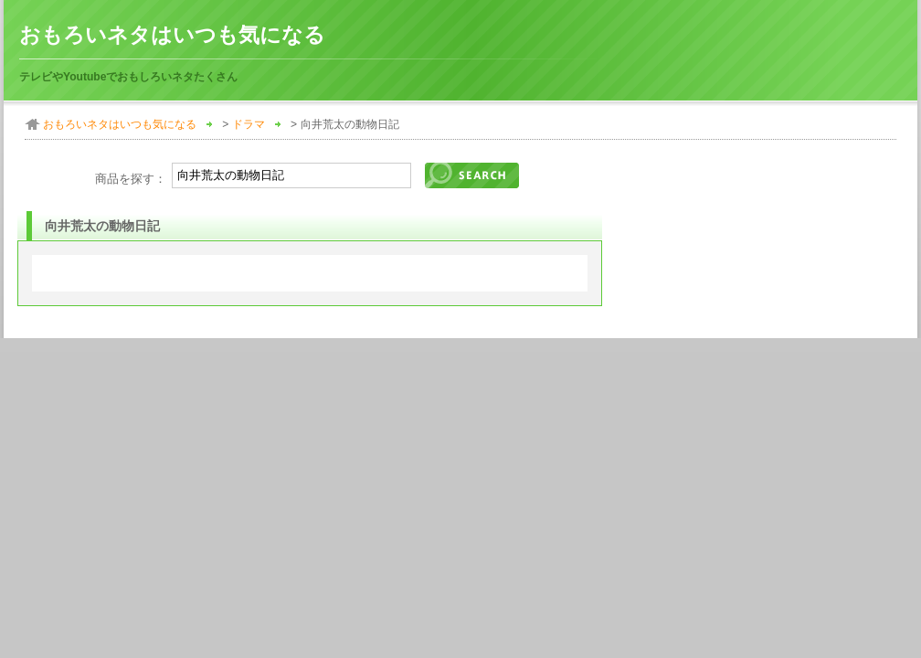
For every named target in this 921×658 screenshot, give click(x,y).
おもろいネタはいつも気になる (172, 35)
